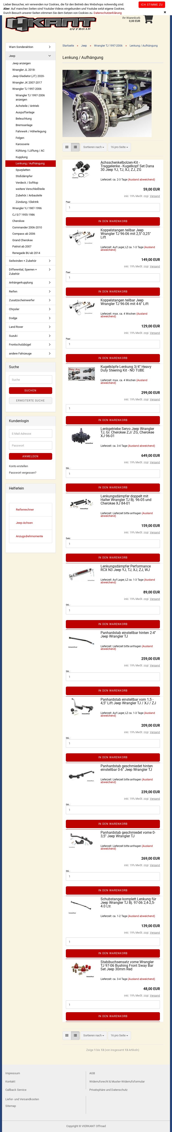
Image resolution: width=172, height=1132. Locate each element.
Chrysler (14, 309)
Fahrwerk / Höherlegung (31, 131)
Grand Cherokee (22, 240)
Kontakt (10, 1081)
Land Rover (16, 327)
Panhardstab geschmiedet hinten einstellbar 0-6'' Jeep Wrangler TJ (127, 768)
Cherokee (18, 221)
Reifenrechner (25, 509)
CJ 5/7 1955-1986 (23, 214)
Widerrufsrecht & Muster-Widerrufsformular (117, 1081)
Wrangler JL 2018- (23, 69)
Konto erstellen (18, 466)
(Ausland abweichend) (141, 179)
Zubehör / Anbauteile (29, 195)
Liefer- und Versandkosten (22, 1099)
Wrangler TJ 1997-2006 (26, 88)
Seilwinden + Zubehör (22, 260)
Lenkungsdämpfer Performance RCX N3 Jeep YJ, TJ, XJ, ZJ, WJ (126, 568)
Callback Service (15, 1089)
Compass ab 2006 (23, 233)
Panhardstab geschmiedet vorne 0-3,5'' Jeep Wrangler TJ (128, 834)
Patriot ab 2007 (21, 246)
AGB (92, 1073)
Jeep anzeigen (21, 63)
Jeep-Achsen (24, 522)
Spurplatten (23, 170)
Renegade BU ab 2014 (26, 253)
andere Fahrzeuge (20, 353)
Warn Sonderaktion (21, 47)
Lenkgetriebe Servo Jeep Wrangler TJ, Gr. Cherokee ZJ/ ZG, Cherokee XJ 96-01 (127, 432)
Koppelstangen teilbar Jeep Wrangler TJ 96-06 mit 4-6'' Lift (124, 302)
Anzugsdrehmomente (29, 536)
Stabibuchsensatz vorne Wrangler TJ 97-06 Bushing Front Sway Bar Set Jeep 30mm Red (127, 965)
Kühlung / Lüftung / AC (30, 150)
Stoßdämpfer (24, 176)
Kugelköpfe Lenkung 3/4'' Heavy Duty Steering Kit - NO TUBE (126, 368)
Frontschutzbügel (20, 344)
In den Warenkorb (112, 221)
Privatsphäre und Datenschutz (108, 1089)
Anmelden (30, 456)
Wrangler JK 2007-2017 (27, 82)
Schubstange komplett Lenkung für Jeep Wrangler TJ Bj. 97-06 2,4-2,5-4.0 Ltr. (128, 902)
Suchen (30, 390)
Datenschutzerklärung (108, 13)
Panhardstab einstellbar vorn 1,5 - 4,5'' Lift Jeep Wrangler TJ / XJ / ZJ (128, 701)
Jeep (12, 56)
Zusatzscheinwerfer (21, 300)
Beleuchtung (24, 118)
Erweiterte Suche (30, 400)
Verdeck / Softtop (27, 182)
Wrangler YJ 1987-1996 (27, 208)
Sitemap (10, 1106)
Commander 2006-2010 (27, 227)
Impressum (12, 1073)
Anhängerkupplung (21, 282)
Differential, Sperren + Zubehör (23, 271)
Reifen (13, 291)
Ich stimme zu (152, 4)
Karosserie (22, 144)
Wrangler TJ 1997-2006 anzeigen (30, 97)
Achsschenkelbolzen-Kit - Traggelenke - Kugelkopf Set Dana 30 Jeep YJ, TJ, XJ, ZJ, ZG (127, 166)
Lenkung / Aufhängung (30, 163)
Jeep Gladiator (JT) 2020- (28, 76)
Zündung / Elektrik (27, 202)
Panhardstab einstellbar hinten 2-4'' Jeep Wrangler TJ (128, 634)
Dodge (13, 318)
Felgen (20, 138)
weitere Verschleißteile (30, 189)
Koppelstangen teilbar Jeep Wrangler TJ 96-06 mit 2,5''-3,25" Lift (126, 233)
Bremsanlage (24, 125)
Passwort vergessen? (22, 472)
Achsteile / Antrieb (27, 105)
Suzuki (13, 335)
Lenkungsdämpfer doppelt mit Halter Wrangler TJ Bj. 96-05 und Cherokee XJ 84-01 (126, 499)
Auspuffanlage (25, 112)
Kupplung (22, 157)
